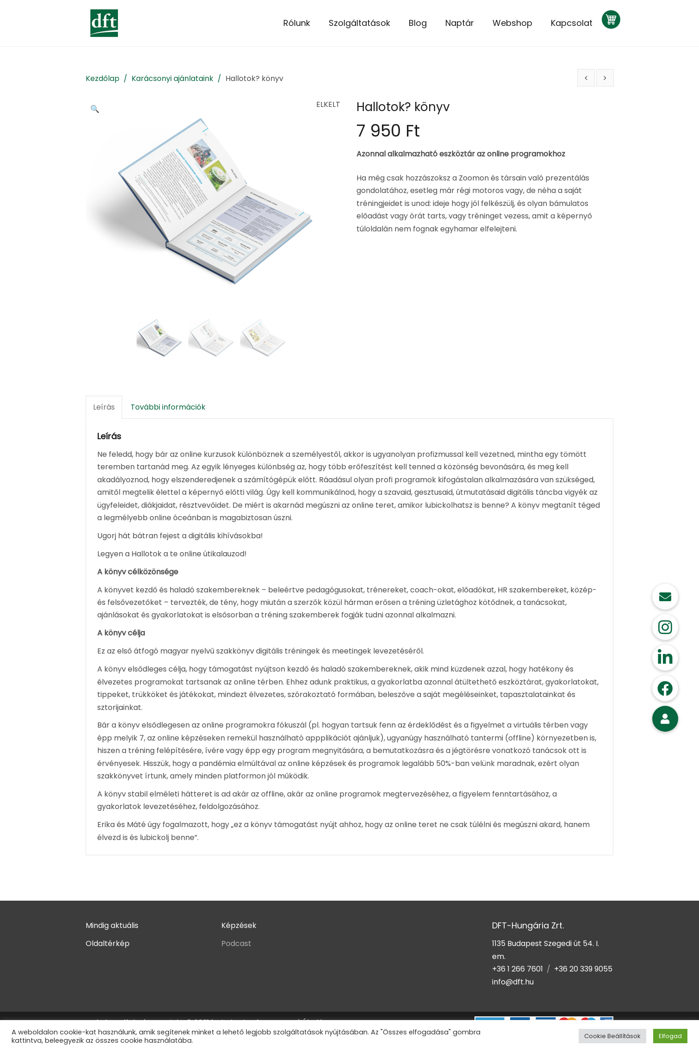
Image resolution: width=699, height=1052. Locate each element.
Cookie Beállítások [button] (612, 1036)
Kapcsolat (572, 23)
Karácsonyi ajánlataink (172, 78)
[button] (97, 109)
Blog (418, 23)
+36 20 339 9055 (583, 969)
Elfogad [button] (670, 1036)
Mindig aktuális (112, 925)
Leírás (104, 407)
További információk (168, 407)
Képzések (238, 925)
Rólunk (296, 23)
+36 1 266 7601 (517, 969)
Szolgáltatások (359, 23)
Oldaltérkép (108, 943)
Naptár (459, 23)
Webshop (512, 23)
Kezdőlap (102, 78)
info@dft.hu (513, 982)
